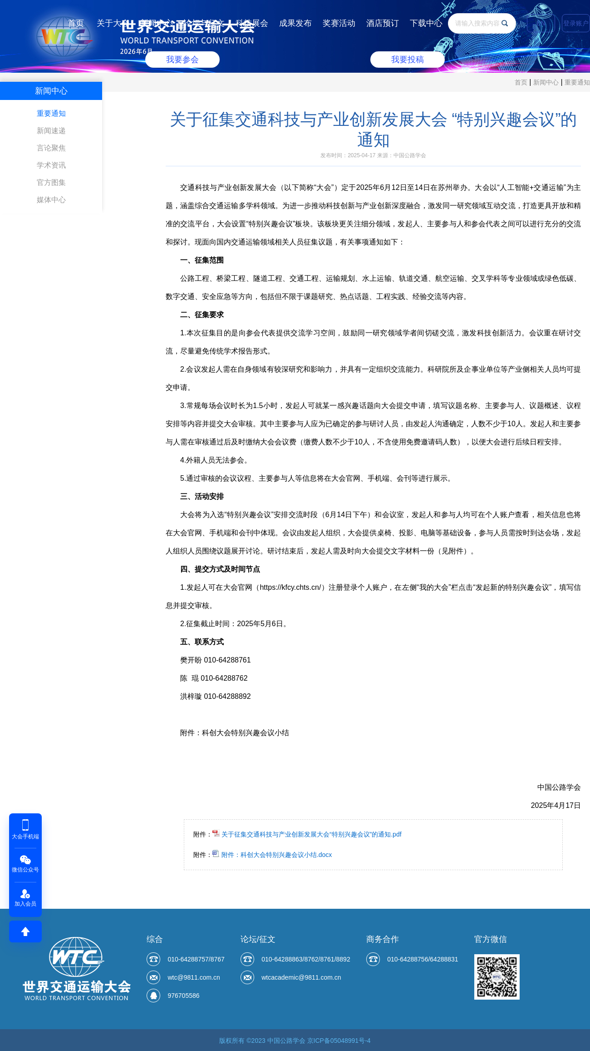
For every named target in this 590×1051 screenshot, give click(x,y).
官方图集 (51, 182)
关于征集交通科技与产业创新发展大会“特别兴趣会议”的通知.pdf (307, 834)
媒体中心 (51, 200)
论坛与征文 (204, 23)
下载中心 (426, 23)
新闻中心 (156, 23)
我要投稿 (407, 59)
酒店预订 (382, 23)
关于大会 (113, 23)
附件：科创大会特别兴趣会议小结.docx (272, 854)
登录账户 (576, 23)
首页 (76, 23)
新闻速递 (51, 130)
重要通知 (577, 82)
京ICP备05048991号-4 (339, 1040)
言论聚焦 (51, 148)
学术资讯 (51, 165)
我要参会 (182, 59)
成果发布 (295, 23)
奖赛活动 (339, 23)
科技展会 (252, 23)
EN (540, 23)
